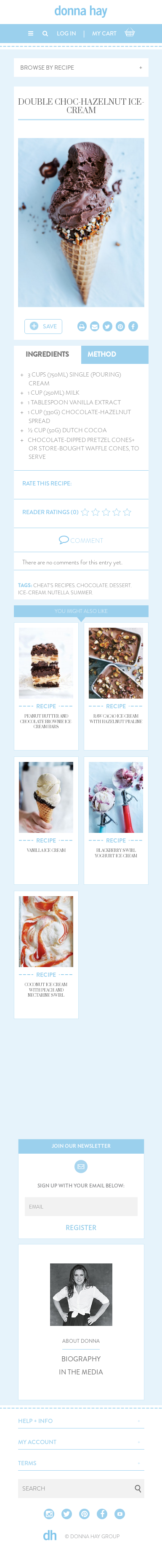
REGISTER (81, 1228)
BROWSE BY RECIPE (47, 67)
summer (81, 592)
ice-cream (32, 592)
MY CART (104, 33)
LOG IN (66, 33)
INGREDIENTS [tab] (47, 354)
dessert (120, 585)
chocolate (92, 585)
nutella (58, 592)
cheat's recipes (54, 585)
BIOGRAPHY (81, 1359)
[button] (81, 1420)
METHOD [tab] (102, 354)
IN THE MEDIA (81, 1372)
